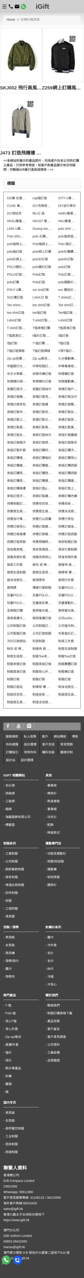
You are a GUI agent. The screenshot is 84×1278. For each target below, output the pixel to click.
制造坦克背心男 (16, 694)
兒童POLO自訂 (67, 587)
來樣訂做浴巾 (67, 396)
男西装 (10, 1112)
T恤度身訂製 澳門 (16, 335)
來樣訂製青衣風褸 (41, 427)
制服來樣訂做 (16, 664)
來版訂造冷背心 (16, 496)
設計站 (10, 760)
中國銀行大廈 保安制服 (16, 366)
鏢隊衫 (52, 885)
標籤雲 (10, 825)
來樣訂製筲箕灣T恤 (67, 419)
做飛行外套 (66, 580)
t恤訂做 (63, 335)
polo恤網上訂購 (16, 244)
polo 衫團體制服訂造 (41, 236)
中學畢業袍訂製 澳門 (67, 366)
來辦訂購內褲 (67, 496)
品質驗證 (53, 1060)
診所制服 (11, 893)
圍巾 (8, 969)
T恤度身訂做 (67, 328)
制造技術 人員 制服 (41, 694)
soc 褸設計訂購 (67, 290)
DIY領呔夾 (14, 213)
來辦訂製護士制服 (41, 496)
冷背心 (52, 984)
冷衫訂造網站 (16, 641)
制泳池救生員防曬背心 (67, 687)
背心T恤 (11, 1021)
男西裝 (10, 937)
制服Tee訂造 (67, 656)
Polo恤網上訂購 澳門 (41, 244)
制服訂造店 (15, 687)
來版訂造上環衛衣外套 (67, 488)
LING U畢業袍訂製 (16, 228)
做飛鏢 (11, 587)
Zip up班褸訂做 (16, 358)
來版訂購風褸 (16, 488)
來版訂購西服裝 (41, 473)
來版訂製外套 (16, 450)
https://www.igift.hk (16, 1220)
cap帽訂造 (39, 198)
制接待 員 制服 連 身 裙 (41, 648)
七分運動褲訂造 (67, 358)
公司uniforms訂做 (67, 618)
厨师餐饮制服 (14, 1128)
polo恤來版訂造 (67, 236)
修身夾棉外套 (67, 557)
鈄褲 (8, 1076)
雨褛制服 (11, 1152)
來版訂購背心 (67, 458)
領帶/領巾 (12, 961)
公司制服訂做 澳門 (41, 626)
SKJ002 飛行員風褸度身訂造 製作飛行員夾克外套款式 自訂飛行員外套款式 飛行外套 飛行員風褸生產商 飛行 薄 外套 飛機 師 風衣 (21, 87)
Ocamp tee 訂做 (41, 228)
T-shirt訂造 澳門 (16, 328)
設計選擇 (30, 744)
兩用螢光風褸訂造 (67, 610)
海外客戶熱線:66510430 (20, 1203)
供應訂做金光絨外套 (67, 526)
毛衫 (50, 953)
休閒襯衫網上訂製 (16, 381)
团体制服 (11, 1144)
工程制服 (11, 908)
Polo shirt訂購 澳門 (16, 236)
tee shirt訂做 (41, 305)
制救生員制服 (67, 648)
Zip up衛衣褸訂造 (41, 358)
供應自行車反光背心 (16, 519)
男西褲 (10, 953)
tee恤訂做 (39, 312)
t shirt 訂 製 (40, 297)
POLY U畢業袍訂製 (16, 290)
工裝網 (10, 801)
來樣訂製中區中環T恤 (16, 412)
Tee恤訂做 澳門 (67, 312)
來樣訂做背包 (16, 404)
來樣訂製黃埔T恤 (67, 427)
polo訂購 (13, 282)
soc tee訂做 (40, 290)
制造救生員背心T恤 (16, 702)
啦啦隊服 (53, 877)
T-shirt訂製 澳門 (41, 320)
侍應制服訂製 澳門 (16, 503)
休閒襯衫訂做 (41, 381)
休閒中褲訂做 (41, 374)
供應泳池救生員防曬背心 (67, 511)
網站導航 (60, 736)
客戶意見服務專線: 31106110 (23, 1197)
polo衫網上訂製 (16, 259)
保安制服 (11, 877)
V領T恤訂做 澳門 (67, 351)
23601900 (10, 1186)
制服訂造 (64, 679)
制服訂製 (38, 679)
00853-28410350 (15, 1241)
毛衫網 (10, 785)
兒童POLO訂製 (67, 595)
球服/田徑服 (55, 861)
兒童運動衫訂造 (67, 603)
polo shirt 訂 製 (67, 228)
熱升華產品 (13, 1068)
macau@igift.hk (14, 1247)
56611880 (26, 1192)
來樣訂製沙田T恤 (41, 419)
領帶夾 (10, 976)
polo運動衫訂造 (67, 282)
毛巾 (50, 961)
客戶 (45, 736)
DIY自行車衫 (67, 206)
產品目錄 (53, 1021)
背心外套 (11, 1029)
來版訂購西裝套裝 (16, 480)
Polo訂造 (38, 282)
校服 (8, 900)
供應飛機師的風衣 (41, 542)
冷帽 (50, 976)
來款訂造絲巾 (41, 435)
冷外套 (52, 945)
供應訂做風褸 (16, 534)
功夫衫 (52, 817)
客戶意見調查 (56, 1037)
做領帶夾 (38, 580)
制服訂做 (13, 679)
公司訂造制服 (41, 633)
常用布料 (30, 752)
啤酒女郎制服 (14, 885)
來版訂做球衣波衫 (41, 442)
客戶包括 (48, 744)
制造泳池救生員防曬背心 (41, 702)
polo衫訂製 (65, 259)
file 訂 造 (38, 213)
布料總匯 (12, 744)
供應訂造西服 (67, 534)
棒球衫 (52, 793)
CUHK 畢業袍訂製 (16, 206)
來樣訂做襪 (40, 404)
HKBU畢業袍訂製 (67, 213)
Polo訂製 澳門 (67, 274)
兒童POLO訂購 (16, 603)
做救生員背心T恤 (41, 572)
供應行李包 (66, 519)
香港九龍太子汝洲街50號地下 (24, 1214)
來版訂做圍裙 (67, 435)
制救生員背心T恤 (16, 656)
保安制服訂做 (67, 542)
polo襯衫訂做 (41, 267)
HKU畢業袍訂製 (67, 221)
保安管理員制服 (41, 549)
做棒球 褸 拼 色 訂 (67, 572)
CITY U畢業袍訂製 (67, 198)
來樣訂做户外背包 (67, 389)
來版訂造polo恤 (41, 488)
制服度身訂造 (16, 671)
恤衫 (8, 1052)
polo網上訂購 (41, 251)
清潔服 (10, 916)
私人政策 (30, 736)
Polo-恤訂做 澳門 (67, 244)
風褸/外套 (12, 1044)
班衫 (8, 1060)
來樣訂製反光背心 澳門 (67, 412)
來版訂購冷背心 (67, 450)
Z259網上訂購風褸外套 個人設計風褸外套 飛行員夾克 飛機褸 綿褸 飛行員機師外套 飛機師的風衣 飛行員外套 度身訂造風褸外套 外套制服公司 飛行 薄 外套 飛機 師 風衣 (63, 87)
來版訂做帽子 (16, 442)
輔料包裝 (48, 752)
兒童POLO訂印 (41, 595)
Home (11, 19)
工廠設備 (53, 1052)
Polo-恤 (10, 1013)
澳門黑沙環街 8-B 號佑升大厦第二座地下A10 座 (36, 1252)
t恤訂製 (12, 343)
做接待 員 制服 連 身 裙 (67, 564)
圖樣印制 (66, 752)
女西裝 (10, 945)
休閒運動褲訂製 (67, 381)
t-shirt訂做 (14, 320)
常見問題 (66, 744)
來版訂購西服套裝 (16, 473)
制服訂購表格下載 (59, 1013)
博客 (75, 736)
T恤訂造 (64, 343)
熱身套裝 (53, 801)
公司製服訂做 (16, 633)
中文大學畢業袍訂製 (16, 374)
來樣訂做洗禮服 (41, 396)
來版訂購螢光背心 (16, 465)
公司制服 (11, 861)
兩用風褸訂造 (41, 618)
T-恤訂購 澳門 (41, 343)
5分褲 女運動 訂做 (16, 198)
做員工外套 (15, 564)
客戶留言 (53, 1029)
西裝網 (10, 793)
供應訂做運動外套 (41, 526)
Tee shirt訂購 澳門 (67, 305)
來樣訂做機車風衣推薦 (16, 396)
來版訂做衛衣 (67, 442)
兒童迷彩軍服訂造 (41, 603)
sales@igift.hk (13, 1209)
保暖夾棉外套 (16, 557)
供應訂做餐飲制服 (41, 534)
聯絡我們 (53, 1005)
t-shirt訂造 (65, 320)
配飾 (50, 825)
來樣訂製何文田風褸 (41, 412)
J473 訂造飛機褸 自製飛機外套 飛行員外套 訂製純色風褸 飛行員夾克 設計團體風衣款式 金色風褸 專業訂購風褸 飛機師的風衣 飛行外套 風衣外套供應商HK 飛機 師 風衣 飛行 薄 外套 (21, 152)
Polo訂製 (38, 274)
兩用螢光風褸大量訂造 (41, 610)
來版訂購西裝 (67, 473)
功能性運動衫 (56, 853)
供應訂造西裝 (16, 542)
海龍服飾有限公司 (17, 817)
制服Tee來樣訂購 (41, 656)
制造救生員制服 (67, 694)
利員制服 (38, 641)
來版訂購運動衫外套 (67, 480)
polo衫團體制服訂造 (67, 251)
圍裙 (8, 1084)
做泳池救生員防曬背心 (16, 580)
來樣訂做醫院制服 (67, 404)
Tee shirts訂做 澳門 (16, 305)
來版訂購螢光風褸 (41, 465)
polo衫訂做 (40, 259)
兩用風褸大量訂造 (16, 618)
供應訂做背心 (16, 526)
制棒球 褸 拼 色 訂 (41, 687)
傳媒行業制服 (41, 587)
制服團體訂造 (67, 664)
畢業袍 (52, 785)
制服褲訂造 (66, 671)
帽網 (8, 809)
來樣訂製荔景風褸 (16, 427)
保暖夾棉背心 (41, 557)
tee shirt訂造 (15, 312)
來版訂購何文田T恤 (41, 450)
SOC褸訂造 (15, 297)
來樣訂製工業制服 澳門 (16, 419)
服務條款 (12, 736)
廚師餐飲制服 (14, 869)
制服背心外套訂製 (41, 671)
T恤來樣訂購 (41, 328)
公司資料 (53, 1044)
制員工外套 (66, 641)
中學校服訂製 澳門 (41, 366)
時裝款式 (53, 832)
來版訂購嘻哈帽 (16, 458)
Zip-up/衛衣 (13, 1037)
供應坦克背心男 (41, 503)
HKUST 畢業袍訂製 (41, 221)
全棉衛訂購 (15, 610)
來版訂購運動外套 (41, 480)
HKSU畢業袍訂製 (16, 221)
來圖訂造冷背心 (16, 389)
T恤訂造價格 (16, 351)
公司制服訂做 (16, 626)
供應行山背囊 (41, 519)
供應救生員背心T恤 (41, 511)
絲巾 (50, 969)
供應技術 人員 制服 (67, 503)
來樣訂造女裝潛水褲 (16, 435)
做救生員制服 (16, 572)
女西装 (10, 1120)
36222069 (54, 1197)
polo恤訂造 (14, 251)
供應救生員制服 (16, 511)
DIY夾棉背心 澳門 (41, 206)
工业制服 (11, 1136)
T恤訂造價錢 (41, 351)
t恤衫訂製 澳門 (41, 335)
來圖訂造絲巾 (41, 389)
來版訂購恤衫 (41, 458)
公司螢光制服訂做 (67, 626)
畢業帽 (52, 809)
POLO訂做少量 (16, 274)
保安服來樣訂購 (16, 549)
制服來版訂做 (41, 664)
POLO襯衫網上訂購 (16, 267)
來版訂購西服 (67, 465)
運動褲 (52, 869)
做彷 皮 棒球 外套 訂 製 (41, 564)
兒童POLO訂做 (16, 595)
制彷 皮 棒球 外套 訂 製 (16, 648)
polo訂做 (64, 267)
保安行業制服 (67, 549)
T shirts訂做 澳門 (67, 297)
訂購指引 (12, 752)
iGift (42, 6)
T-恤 (8, 1005)
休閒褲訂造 (66, 374)
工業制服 (11, 853)
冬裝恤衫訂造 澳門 (67, 633)
